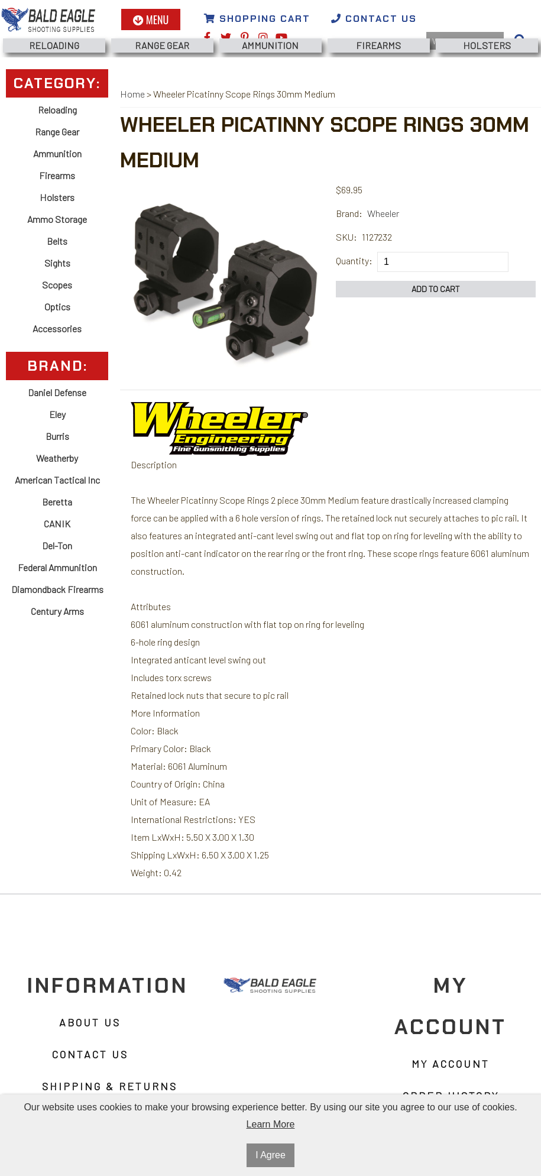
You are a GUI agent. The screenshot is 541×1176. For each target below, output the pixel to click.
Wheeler (383, 213)
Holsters (487, 45)
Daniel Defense (57, 392)
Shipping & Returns (109, 1086)
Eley (57, 414)
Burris (57, 436)
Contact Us (374, 18)
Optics (57, 306)
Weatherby (57, 458)
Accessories (57, 328)
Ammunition (270, 45)
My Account (451, 1063)
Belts (57, 241)
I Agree (270, 1155)
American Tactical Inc (57, 479)
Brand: (349, 213)
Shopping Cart (257, 18)
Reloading (54, 45)
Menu (151, 19)
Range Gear (162, 45)
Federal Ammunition (57, 567)
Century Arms (57, 611)
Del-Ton (57, 545)
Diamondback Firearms (57, 589)
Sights (57, 262)
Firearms (378, 45)
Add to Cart (436, 289)
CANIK (57, 523)
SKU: (346, 236)
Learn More (271, 1124)
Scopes (57, 284)
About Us (90, 1022)
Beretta (57, 501)
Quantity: (354, 260)
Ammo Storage (57, 219)
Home (132, 93)
